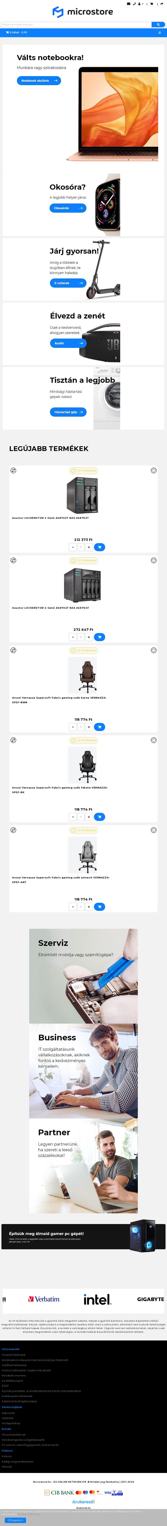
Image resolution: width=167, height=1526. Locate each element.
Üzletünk (8, 1418)
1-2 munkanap (83, 471)
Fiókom (7, 1456)
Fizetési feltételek (14, 1354)
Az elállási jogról (12, 1380)
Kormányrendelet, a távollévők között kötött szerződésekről (41, 1390)
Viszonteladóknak (14, 1434)
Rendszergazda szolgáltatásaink (23, 1439)
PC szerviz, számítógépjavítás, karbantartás (30, 1444)
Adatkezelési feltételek (17, 1396)
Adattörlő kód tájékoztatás (19, 1401)
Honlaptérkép (11, 1423)
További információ (28, 1514)
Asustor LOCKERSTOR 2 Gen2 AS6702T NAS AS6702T (50, 517)
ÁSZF (5, 1385)
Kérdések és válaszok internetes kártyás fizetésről (35, 1360)
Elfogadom (15, 1520)
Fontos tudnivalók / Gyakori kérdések (26, 1370)
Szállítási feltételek (14, 1365)
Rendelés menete (14, 1375)
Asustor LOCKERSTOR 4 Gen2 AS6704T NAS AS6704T (50, 607)
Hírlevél (7, 1466)
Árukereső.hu (83, 1508)
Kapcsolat (8, 1412)
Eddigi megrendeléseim (18, 1461)
